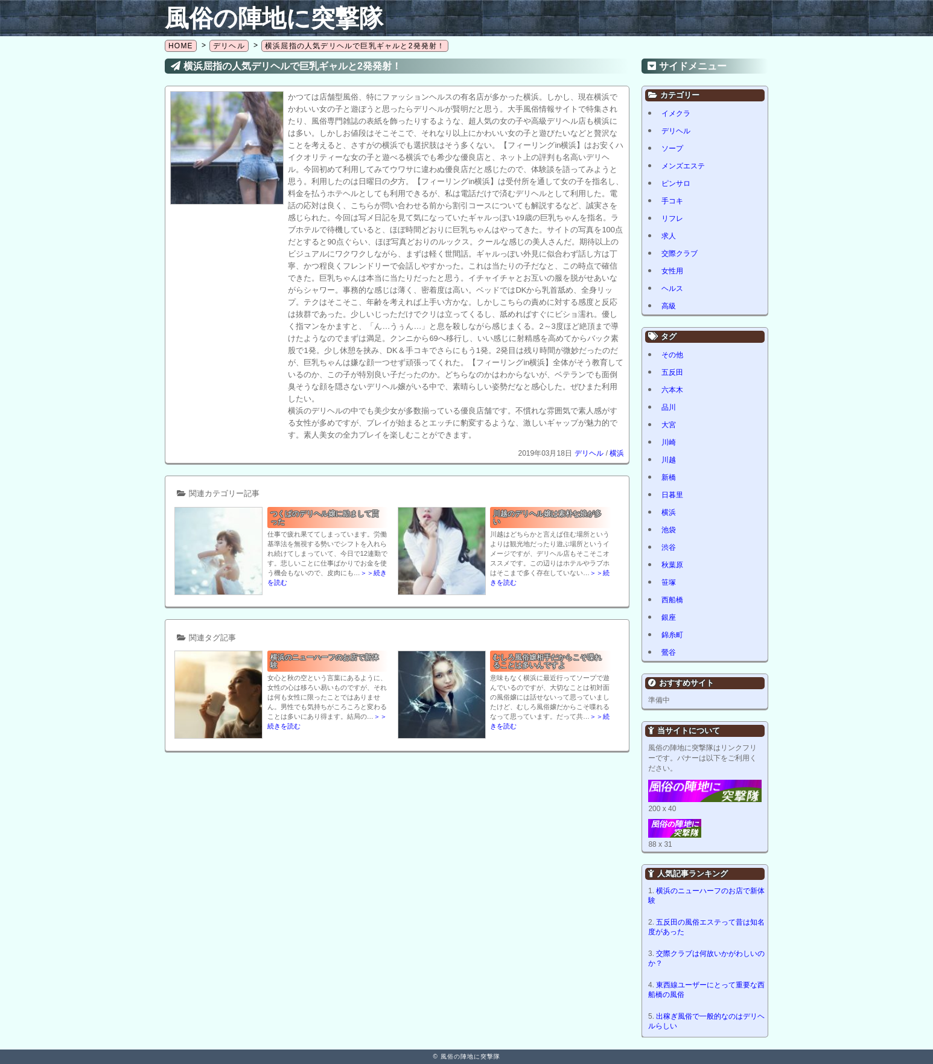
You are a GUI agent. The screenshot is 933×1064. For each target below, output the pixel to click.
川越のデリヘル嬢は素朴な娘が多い (547, 517)
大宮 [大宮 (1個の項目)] (668, 425)
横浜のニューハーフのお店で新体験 (324, 661)
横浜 (617, 453)
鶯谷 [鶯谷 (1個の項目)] (668, 652)
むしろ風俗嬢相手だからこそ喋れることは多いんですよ (547, 661)
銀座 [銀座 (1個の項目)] (668, 617)
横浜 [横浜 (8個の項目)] (668, 512)
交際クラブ (679, 253)
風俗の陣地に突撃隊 (274, 18)
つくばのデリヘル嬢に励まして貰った (324, 517)
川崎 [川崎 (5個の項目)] (668, 442)
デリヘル (589, 453)
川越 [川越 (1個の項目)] (668, 460)
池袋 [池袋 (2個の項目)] (668, 530)
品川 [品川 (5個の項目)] (668, 407)
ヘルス (672, 288)
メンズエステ (683, 166)
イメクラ (675, 113)
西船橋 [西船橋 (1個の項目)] (672, 600)
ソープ (672, 148)
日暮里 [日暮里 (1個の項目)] (672, 495)
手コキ (672, 201)
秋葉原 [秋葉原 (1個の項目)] (672, 565)
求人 (668, 236)
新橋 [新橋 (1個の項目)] (668, 477)
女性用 (672, 271)
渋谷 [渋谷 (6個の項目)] (668, 547)
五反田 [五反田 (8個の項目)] (672, 372)
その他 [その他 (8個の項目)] (672, 355)
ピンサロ (675, 183)
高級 (668, 306)
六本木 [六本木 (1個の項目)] (672, 390)
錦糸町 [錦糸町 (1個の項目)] (672, 635)
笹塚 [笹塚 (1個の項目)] (668, 582)
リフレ (672, 218)
